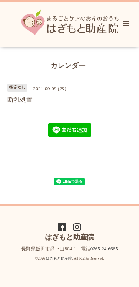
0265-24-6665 (104, 248)
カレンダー (68, 65)
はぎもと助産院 (59, 258)
